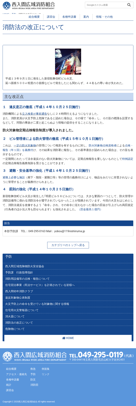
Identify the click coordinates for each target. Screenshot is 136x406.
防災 (33, 379)
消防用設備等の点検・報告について (27, 278)
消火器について (15, 316)
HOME (68, 338)
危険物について (15, 329)
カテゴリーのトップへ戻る (68, 245)
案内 (86, 16)
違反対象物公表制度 (17, 297)
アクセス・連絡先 (16, 374)
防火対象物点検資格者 (103, 145)
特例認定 (127, 158)
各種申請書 (69, 16)
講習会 (51, 16)
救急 (33, 368)
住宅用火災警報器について (22, 310)
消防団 (34, 384)
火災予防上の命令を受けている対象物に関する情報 (37, 304)
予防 (8, 257)
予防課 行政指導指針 (19, 272)
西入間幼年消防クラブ (19, 291)
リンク (46, 374)
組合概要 (34, 16)
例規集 (46, 368)
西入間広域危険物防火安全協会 (24, 266)
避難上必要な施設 (14, 177)
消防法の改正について (19, 322)
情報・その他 (104, 16)
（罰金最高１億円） (90, 209)
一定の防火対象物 (25, 145)
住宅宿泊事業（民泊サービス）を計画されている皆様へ (40, 285)
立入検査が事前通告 (34, 113)
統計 (8, 384)
